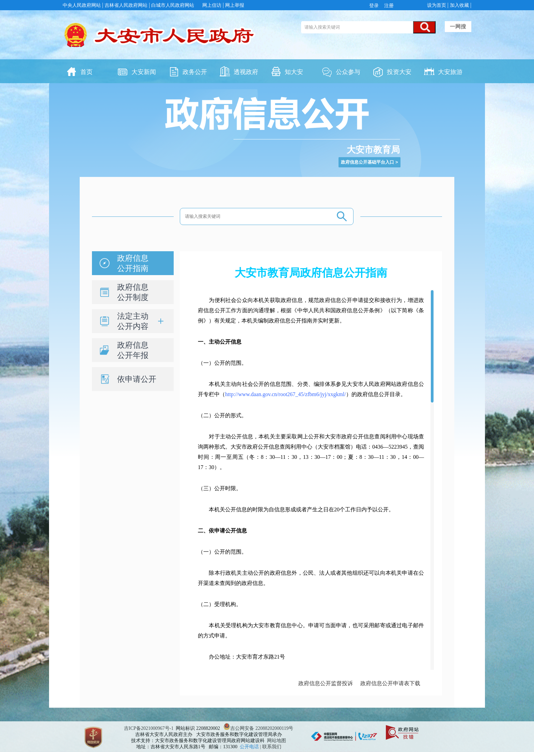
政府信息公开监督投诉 (325, 683)
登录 (375, 5)
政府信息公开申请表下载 (390, 683)
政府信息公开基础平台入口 (367, 162)
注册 (388, 5)
